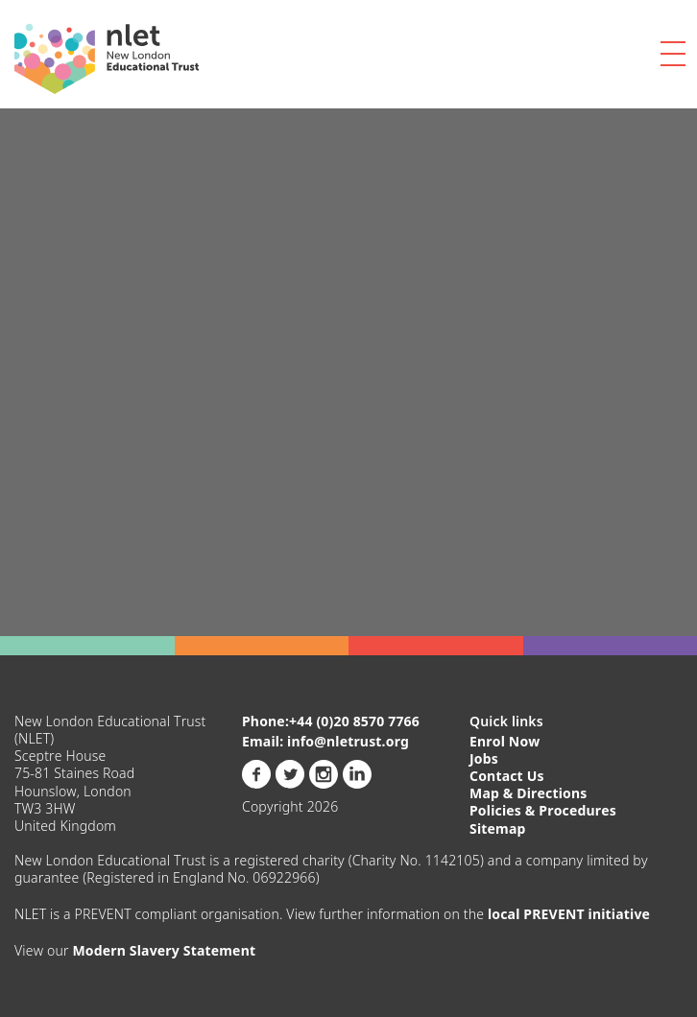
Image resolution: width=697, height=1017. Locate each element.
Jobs (483, 758)
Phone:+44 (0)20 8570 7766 (331, 721)
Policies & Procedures (542, 810)
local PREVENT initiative (569, 914)
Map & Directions (528, 793)
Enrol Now (505, 741)
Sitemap (497, 828)
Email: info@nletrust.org (325, 741)
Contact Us (506, 776)
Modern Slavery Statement (163, 950)
